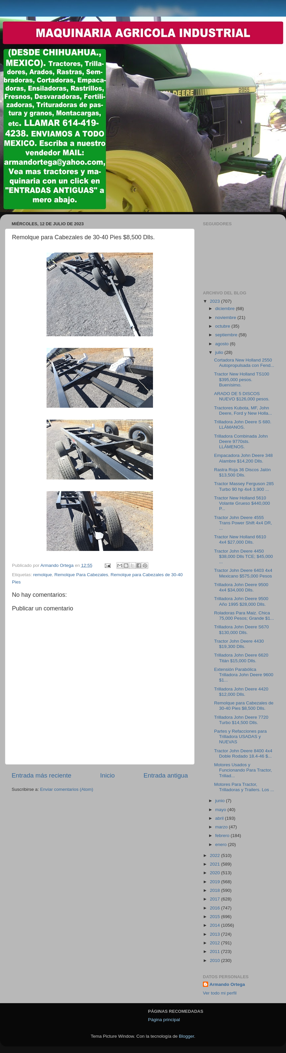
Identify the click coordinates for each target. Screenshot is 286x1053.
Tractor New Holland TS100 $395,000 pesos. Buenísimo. (241, 379)
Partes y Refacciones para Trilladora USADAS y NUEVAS (240, 736)
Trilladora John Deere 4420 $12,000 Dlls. (241, 691)
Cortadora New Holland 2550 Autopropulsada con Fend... (244, 363)
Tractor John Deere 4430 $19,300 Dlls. (239, 644)
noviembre (226, 317)
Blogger (186, 1036)
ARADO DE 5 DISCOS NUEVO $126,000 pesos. (242, 396)
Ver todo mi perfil (219, 993)
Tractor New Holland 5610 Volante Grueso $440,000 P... (242, 503)
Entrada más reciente (42, 775)
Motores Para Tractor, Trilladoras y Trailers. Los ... (244, 787)
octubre (223, 326)
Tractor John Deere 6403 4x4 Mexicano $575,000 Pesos (243, 573)
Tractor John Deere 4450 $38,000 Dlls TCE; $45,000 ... (243, 556)
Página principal (164, 1019)
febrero (223, 835)
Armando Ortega (227, 984)
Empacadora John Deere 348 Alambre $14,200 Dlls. (243, 458)
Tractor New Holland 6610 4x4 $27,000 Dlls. (240, 539)
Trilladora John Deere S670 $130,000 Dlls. (241, 629)
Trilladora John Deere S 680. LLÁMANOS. (242, 424)
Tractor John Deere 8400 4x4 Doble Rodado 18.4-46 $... (243, 753)
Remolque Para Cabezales (81, 574)
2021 (215, 864)
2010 (215, 960)
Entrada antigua (166, 775)
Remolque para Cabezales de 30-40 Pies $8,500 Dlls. (244, 705)
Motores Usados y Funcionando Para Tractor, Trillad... (243, 770)
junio (220, 800)
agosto (222, 343)
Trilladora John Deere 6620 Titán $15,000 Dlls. (241, 658)
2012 (215, 942)
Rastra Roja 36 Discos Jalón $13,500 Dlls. (242, 472)
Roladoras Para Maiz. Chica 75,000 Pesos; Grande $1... (244, 615)
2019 (215, 881)
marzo (222, 826)
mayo (221, 809)
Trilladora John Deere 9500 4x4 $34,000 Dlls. (241, 587)
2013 (215, 934)
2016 (215, 907)
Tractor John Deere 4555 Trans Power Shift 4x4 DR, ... (243, 523)
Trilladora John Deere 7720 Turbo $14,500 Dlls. (241, 720)
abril (220, 818)
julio (219, 352)
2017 (215, 898)
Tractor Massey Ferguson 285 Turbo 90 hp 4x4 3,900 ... (244, 486)
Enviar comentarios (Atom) (66, 789)
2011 (215, 951)
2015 (215, 916)
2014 (215, 925)
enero (221, 844)
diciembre (225, 308)
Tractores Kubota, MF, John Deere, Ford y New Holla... (243, 410)
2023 (215, 301)
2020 (215, 872)
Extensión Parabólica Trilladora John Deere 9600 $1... (243, 675)
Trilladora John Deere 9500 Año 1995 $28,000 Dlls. (241, 601)
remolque (42, 574)
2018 (215, 890)
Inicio (107, 775)
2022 (215, 855)
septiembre (227, 334)
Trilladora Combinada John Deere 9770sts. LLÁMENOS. (241, 441)
